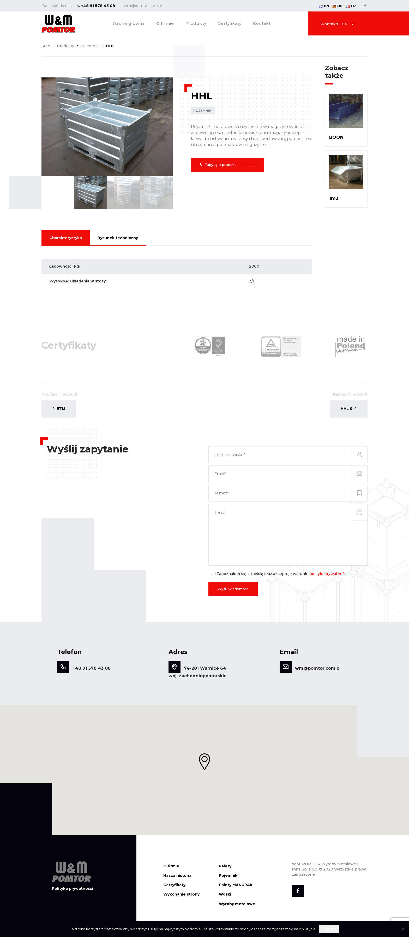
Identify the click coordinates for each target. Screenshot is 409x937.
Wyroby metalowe (237, 902)
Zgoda (329, 928)
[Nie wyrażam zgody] (402, 929)
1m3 (333, 198)
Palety (225, 864)
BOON (336, 137)
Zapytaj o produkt (227, 164)
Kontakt (262, 23)
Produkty (195, 23)
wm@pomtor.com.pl (143, 5)
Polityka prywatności (72, 887)
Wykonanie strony (181, 893)
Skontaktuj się (338, 23)
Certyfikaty (230, 23)
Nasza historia (177, 874)
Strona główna (128, 23)
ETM (58, 407)
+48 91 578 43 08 (95, 5)
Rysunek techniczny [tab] (118, 237)
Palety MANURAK (235, 883)
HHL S (349, 407)
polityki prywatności (328, 572)
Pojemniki (203, 111)
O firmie (165, 23)
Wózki (225, 893)
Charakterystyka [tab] (65, 237)
